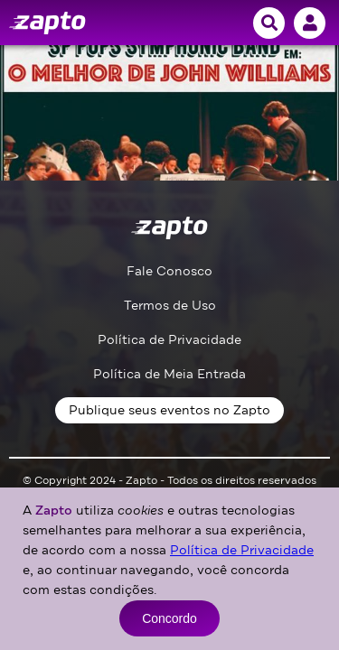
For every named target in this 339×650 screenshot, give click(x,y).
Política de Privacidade (169, 339)
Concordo (169, 618)
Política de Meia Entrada (169, 374)
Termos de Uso (170, 305)
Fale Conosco (169, 271)
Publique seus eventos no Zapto (169, 410)
